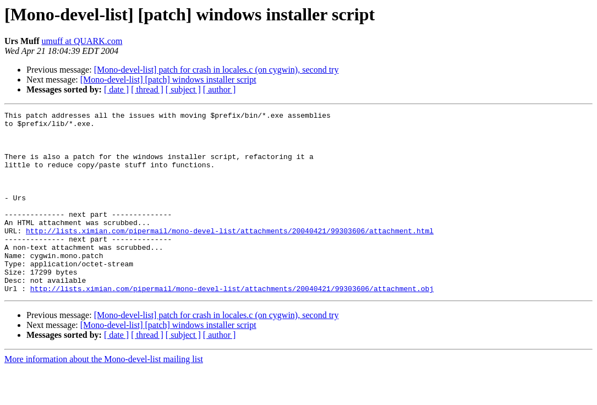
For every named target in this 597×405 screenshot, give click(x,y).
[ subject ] (183, 89)
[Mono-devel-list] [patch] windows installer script (168, 79)
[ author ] (219, 89)
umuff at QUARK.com (82, 41)
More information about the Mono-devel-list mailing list (103, 395)
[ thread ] (147, 89)
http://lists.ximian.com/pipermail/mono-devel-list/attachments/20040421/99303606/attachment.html (230, 255)
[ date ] (116, 89)
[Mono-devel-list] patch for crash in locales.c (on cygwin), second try (216, 69)
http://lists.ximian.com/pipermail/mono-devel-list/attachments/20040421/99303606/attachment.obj (232, 325)
